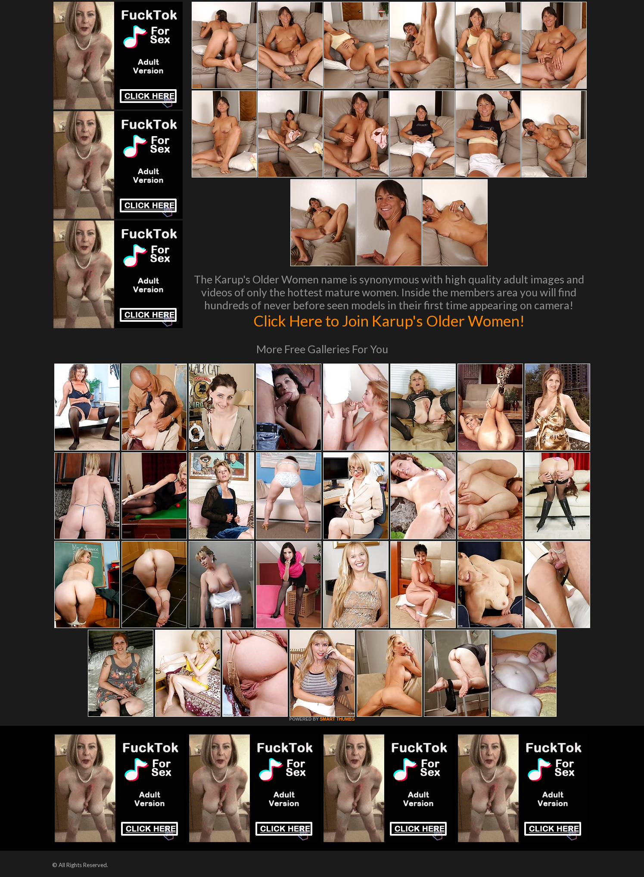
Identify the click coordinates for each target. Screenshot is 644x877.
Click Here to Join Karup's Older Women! (389, 320)
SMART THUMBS (337, 719)
